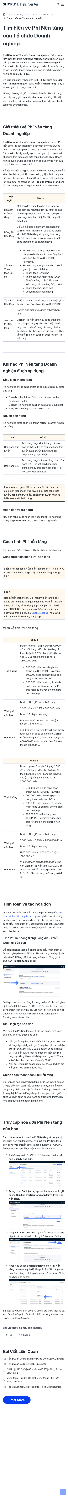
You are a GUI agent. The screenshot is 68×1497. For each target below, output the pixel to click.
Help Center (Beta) (4, 15)
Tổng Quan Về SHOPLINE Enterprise (26, 1363)
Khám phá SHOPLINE (43, 14)
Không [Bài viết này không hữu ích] (26, 1335)
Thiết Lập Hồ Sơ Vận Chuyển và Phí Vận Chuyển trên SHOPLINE (34, 1371)
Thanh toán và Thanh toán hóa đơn (24, 18)
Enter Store (17, 1400)
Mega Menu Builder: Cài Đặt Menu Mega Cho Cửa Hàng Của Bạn (32, 1380)
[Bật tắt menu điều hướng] (62, 5)
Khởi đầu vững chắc (19, 14)
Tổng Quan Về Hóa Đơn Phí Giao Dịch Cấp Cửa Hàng (35, 1358)
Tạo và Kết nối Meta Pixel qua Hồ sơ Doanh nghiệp (34, 1386)
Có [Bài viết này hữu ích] (11, 1335)
